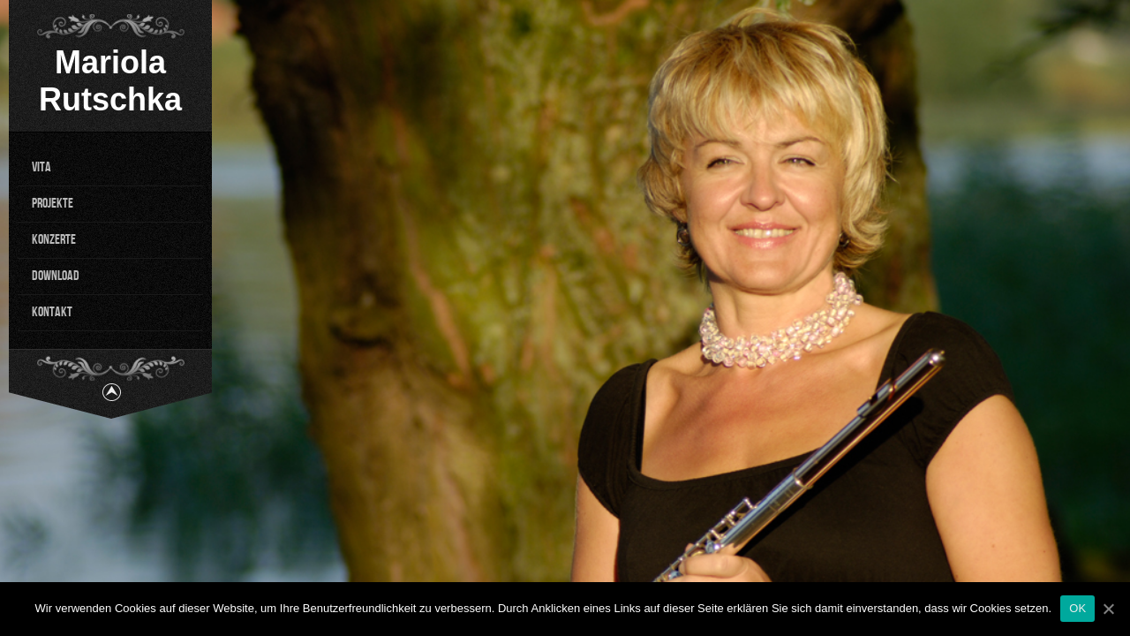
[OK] (1108, 608)
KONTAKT (52, 312)
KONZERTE (54, 239)
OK (1077, 608)
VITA (41, 167)
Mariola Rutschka (110, 80)
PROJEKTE (52, 203)
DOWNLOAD (55, 276)
